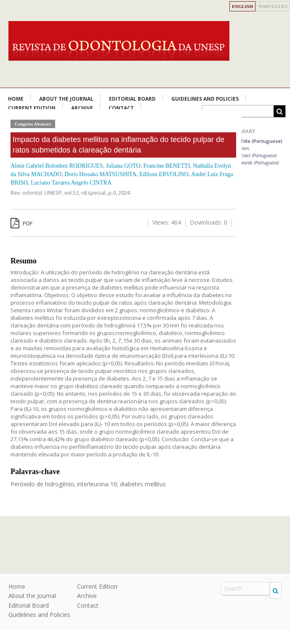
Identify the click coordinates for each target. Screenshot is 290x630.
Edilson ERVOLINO (164, 174)
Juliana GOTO (123, 166)
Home (16, 98)
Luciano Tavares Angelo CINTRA (71, 183)
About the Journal (66, 98)
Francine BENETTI (167, 166)
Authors (241, 148)
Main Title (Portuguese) (254, 141)
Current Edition (97, 586)
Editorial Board (132, 98)
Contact (87, 605)
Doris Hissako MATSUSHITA (100, 174)
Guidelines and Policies (205, 98)
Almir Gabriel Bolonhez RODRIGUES (57, 166)
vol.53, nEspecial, (86, 192)
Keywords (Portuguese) (256, 162)
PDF (21, 223)
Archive (87, 596)
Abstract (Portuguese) (255, 155)
